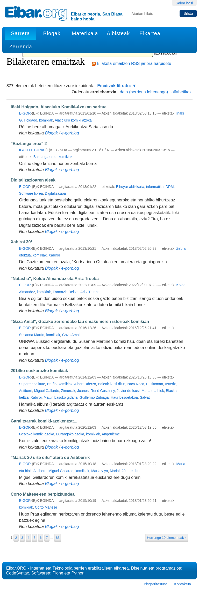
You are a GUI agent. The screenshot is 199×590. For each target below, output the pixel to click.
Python (78, 573)
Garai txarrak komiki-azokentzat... (44, 421)
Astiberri (25, 391)
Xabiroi (54, 255)
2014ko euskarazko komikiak (39, 370)
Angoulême (111, 434)
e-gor (25, 113)
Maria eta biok (152, 391)
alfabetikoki (182, 91)
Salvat (145, 397)
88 (57, 538)
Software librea (31, 193)
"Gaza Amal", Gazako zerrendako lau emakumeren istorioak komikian (80, 321)
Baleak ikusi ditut (111, 384)
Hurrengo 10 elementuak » (167, 538)
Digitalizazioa (55, 193)
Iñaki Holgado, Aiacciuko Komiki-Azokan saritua (58, 106)
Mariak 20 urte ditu (124, 471)
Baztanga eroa (45, 157)
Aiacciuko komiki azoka (73, 120)
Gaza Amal (71, 335)
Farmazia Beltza (66, 292)
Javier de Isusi (128, 391)
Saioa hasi (184, 3)
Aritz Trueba (90, 292)
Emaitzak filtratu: (114, 85)
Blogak (51, 33)
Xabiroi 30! (21, 241)
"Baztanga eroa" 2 (29, 143)
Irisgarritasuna (155, 584)
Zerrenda (20, 46)
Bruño (51, 384)
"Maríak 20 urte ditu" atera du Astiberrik (50, 457)
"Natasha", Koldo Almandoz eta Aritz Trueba (55, 278)
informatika (155, 187)
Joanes (83, 391)
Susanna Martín (31, 335)
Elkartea (149, 33)
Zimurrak (68, 391)
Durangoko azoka (70, 434)
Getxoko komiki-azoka (36, 434)
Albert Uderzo (85, 384)
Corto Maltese (46, 507)
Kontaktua (182, 584)
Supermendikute (32, 384)
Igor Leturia (31, 150)
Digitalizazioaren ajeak (33, 180)
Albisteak (118, 33)
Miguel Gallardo (46, 391)
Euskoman (154, 384)
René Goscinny (103, 391)
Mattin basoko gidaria (60, 397)
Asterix (170, 384)
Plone (58, 573)
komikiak (46, 120)
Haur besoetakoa (124, 397)
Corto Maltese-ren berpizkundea (42, 494)
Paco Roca (135, 384)
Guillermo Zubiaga (94, 397)
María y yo (99, 471)
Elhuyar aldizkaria (130, 187)
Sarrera (20, 33)
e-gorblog (70, 133)
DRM (170, 187)
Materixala (85, 33)
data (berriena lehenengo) (144, 91)
